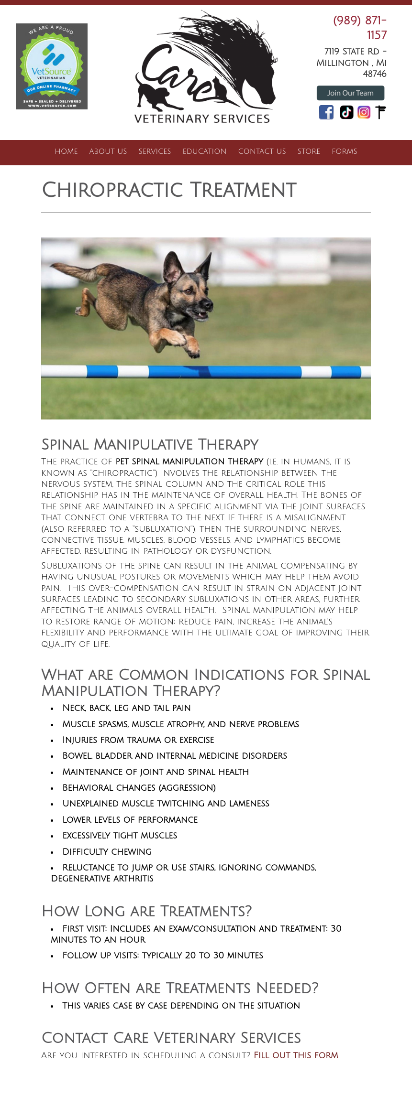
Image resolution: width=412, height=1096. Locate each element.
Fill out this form (296, 1055)
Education (205, 151)
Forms (344, 151)
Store (309, 151)
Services (155, 151)
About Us (108, 151)
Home (66, 151)
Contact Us (262, 151)
